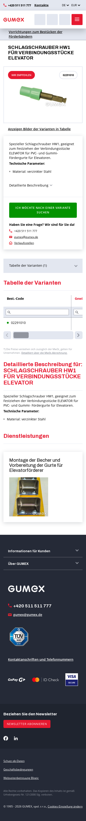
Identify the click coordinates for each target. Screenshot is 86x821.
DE (64, 5)
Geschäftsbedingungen (18, 769)
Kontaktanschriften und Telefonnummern (40, 659)
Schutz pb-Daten (14, 761)
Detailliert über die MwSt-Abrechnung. (44, 352)
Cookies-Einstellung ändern (65, 806)
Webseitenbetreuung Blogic (21, 778)
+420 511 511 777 (19, 5)
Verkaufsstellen (24, 243)
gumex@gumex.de (26, 237)
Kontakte (41, 5)
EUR (74, 5)
